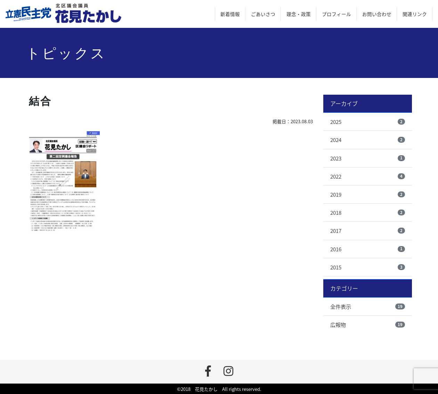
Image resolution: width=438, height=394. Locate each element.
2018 (335, 212)
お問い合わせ (376, 13)
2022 (335, 176)
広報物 (338, 325)
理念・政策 (298, 13)
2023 (335, 158)
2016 (335, 249)
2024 (335, 140)
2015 (335, 267)
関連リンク (415, 13)
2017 (335, 231)
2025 (335, 122)
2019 (335, 194)
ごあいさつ (263, 13)
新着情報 (230, 13)
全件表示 (340, 306)
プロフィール (336, 13)
